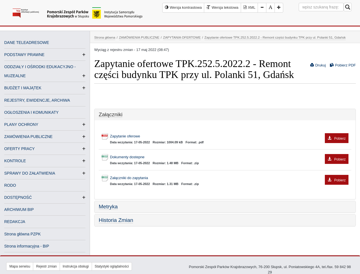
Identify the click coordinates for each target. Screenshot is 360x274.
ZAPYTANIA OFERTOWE (182, 37)
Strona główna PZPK (22, 234)
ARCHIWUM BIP (19, 209)
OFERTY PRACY (19, 148)
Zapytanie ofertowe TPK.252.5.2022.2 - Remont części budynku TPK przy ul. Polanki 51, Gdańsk (275, 37)
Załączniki (110, 114)
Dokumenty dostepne (229, 157)
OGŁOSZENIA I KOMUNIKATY (31, 112)
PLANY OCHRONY (21, 124)
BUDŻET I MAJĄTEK (22, 87)
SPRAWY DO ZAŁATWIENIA (29, 173)
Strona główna (104, 37)
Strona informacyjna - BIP (26, 246)
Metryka (108, 207)
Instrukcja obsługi (76, 266)
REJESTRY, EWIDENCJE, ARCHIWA (37, 100)
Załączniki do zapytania (229, 178)
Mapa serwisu (19, 266)
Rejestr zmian (46, 266)
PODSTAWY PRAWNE (24, 54)
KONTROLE (15, 160)
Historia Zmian (116, 220)
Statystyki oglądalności (112, 266)
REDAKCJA (14, 221)
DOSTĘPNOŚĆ (18, 197)
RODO (10, 185)
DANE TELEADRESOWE (26, 42)
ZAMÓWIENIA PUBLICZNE (28, 136)
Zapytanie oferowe (229, 136)
